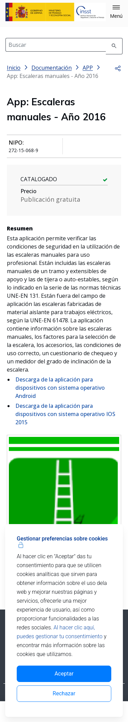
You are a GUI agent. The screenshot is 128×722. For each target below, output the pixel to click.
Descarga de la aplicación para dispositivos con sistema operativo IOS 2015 (65, 414)
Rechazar (64, 693)
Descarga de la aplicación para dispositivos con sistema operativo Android (60, 388)
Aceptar (64, 673)
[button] (116, 12)
